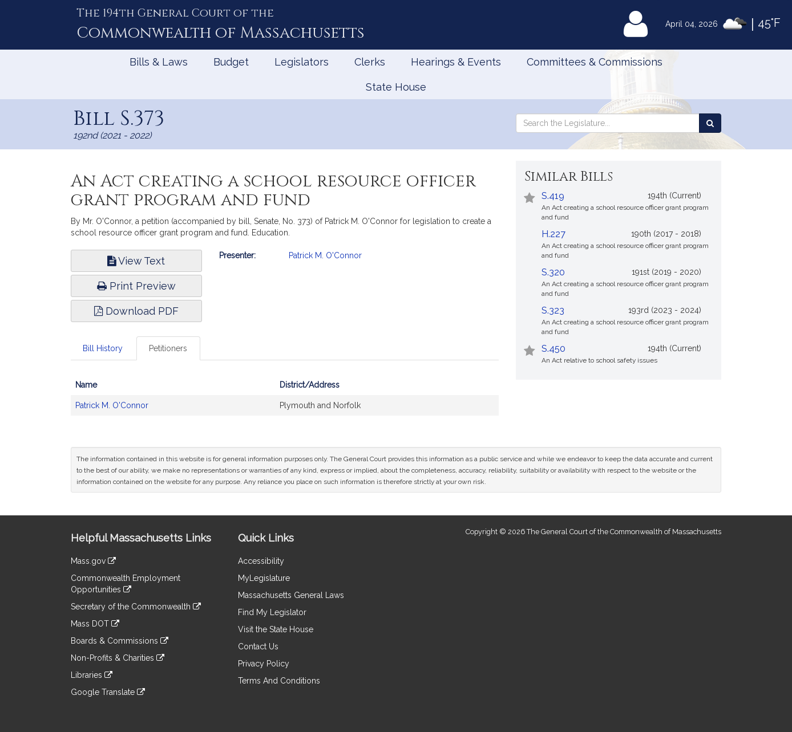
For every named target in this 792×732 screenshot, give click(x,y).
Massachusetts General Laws (291, 595)
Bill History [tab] (103, 348)
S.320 (553, 272)
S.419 (553, 195)
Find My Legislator (272, 612)
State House (396, 87)
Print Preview (136, 286)
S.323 (553, 310)
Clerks (369, 62)
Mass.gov (93, 561)
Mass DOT (95, 623)
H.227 (553, 234)
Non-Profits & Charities (117, 657)
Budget (231, 62)
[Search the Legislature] (710, 123)
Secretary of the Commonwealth (136, 606)
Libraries (91, 675)
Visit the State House (275, 629)
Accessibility (261, 561)
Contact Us (258, 646)
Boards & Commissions (119, 640)
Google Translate (108, 692)
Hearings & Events (456, 62)
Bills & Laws (159, 62)
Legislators (301, 62)
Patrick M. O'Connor (325, 255)
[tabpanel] (285, 401)
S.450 (553, 348)
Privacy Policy (263, 663)
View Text (136, 261)
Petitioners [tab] (168, 348)
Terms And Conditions (279, 680)
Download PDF (136, 311)
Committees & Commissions (594, 62)
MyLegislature (264, 578)
